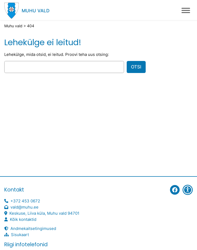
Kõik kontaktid (23, 219)
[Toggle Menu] (185, 10)
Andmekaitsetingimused (33, 228)
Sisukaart (20, 234)
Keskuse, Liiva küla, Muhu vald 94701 (44, 213)
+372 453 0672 (25, 201)
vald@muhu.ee (24, 207)
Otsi (136, 67)
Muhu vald (35, 10)
